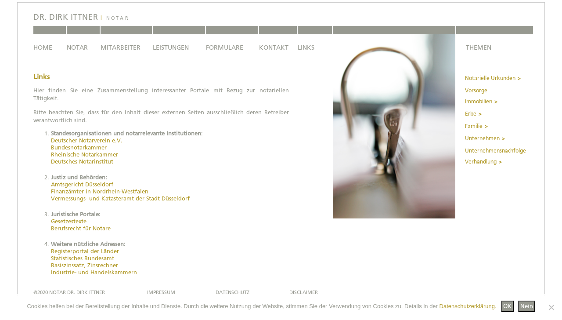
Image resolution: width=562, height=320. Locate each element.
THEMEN (478, 47)
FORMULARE (224, 47)
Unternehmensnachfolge (495, 151)
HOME (42, 47)
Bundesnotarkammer (79, 147)
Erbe (470, 114)
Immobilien (478, 101)
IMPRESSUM (161, 292)
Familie (474, 126)
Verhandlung (481, 162)
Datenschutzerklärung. (468, 306)
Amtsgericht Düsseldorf (82, 184)
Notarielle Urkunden (490, 78)
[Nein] (551, 307)
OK (507, 306)
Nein (526, 306)
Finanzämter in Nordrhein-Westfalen (99, 191)
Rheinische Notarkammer (84, 154)
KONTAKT (273, 47)
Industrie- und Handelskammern (94, 272)
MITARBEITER (120, 47)
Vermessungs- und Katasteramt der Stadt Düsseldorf (120, 198)
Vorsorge (476, 90)
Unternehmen (482, 138)
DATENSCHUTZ (232, 292)
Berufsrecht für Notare (81, 228)
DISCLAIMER (303, 292)
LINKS (306, 47)
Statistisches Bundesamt (82, 258)
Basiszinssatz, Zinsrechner (84, 265)
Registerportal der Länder (85, 251)
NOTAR (77, 47)
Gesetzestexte (68, 221)
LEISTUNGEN (171, 47)
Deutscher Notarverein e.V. (86, 140)
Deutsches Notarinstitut (82, 161)
